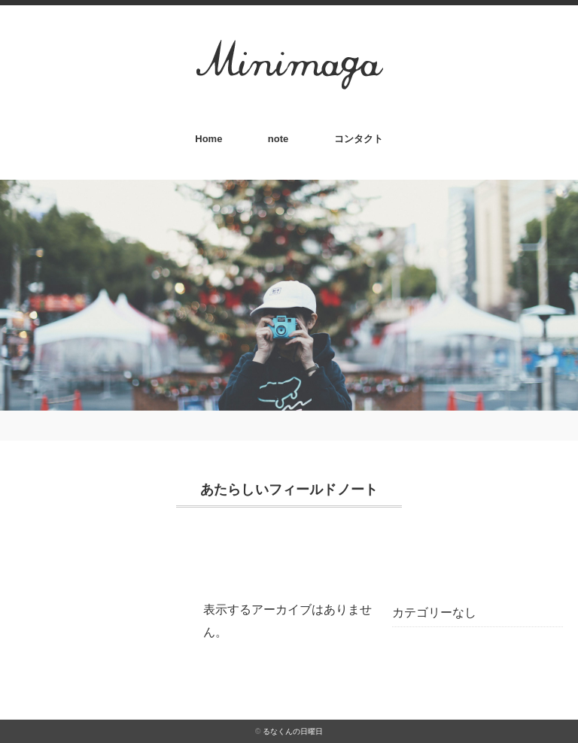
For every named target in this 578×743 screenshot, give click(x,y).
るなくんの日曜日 (293, 731)
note (278, 138)
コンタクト (358, 138)
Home (208, 138)
